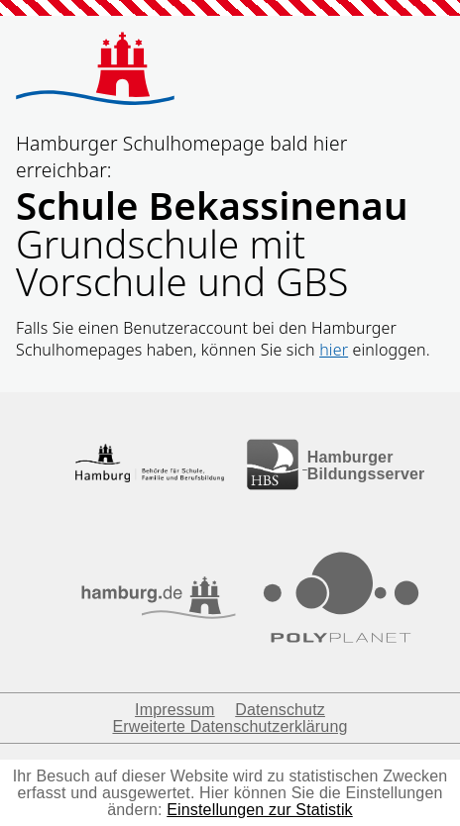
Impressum (175, 709)
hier (333, 350)
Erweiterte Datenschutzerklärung (229, 726)
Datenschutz (280, 709)
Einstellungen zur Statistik (260, 809)
